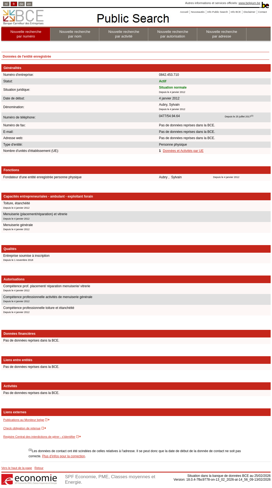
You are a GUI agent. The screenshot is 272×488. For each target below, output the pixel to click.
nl (6, 4)
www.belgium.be (249, 3)
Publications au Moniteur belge (23, 419)
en (29, 4)
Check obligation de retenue (22, 428)
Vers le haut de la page (16, 468)
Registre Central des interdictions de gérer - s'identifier (39, 436)
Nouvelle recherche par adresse (221, 34)
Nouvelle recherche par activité (123, 34)
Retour (39, 468)
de (22, 4)
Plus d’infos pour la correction (63, 456)
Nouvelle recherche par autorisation (172, 34)
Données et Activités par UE (183, 151)
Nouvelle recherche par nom (74, 34)
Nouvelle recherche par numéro (25, 34)
